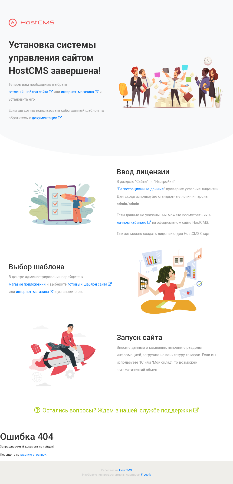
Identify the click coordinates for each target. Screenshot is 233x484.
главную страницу (33, 454)
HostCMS (125, 470)
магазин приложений (27, 284)
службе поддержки (169, 410)
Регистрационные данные (141, 189)
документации (47, 118)
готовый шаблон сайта (31, 92)
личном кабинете (134, 222)
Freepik (146, 474)
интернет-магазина (79, 92)
